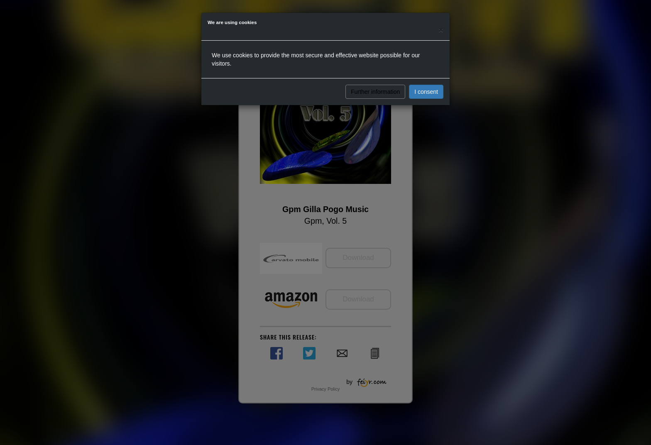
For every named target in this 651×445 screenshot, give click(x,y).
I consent (426, 91)
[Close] (440, 29)
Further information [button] (375, 91)
